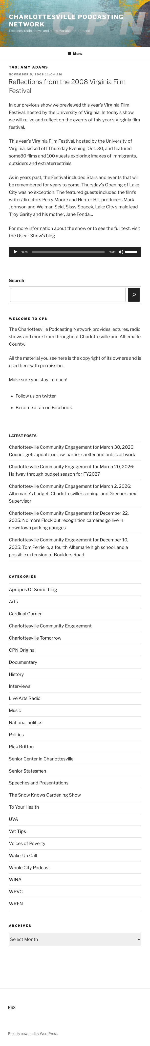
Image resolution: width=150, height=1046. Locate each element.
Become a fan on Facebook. (44, 407)
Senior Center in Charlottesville (41, 758)
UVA (13, 819)
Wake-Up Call (23, 855)
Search (16, 280)
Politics (16, 734)
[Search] (134, 295)
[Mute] (120, 251)
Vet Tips (17, 831)
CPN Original (22, 650)
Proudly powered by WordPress (33, 1033)
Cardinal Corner (25, 613)
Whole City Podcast (29, 867)
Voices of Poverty (27, 843)
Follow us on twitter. (36, 396)
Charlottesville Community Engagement (50, 625)
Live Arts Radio (25, 698)
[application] (75, 252)
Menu (75, 53)
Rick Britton (21, 746)
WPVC (16, 891)
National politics (25, 722)
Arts (13, 601)
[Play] (15, 251)
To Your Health (24, 807)
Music (15, 710)
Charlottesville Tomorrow (35, 638)
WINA (15, 879)
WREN (16, 903)
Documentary (23, 662)
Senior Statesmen (27, 771)
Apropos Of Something (33, 589)
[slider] (68, 252)
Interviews (19, 686)
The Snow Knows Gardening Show (45, 795)
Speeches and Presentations (38, 782)
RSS (12, 1007)
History (16, 674)
